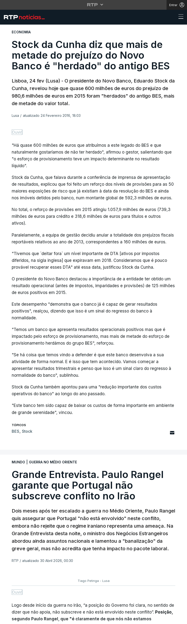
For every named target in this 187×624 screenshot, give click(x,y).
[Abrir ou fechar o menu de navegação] (179, 17)
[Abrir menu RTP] (93, 4)
